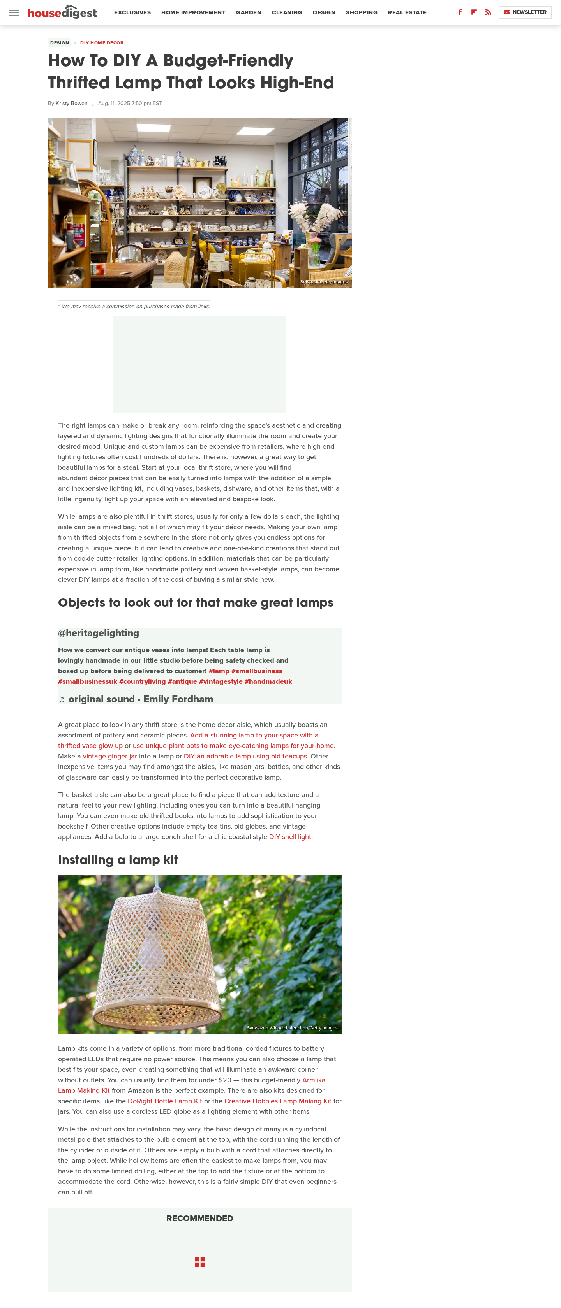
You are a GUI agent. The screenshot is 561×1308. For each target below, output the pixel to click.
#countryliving (142, 681)
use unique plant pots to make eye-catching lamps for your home (233, 746)
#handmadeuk (268, 681)
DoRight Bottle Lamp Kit (165, 1101)
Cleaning (287, 12)
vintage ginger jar (110, 756)
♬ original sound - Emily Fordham (135, 699)
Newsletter (525, 12)
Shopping (362, 12)
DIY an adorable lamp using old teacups (245, 756)
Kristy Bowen (72, 103)
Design (324, 12)
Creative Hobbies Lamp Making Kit (278, 1101)
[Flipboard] (474, 14)
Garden (248, 12)
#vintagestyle (221, 681)
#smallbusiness (256, 671)
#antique (182, 681)
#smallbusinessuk (87, 681)
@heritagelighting (98, 632)
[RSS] (488, 14)
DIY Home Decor (101, 42)
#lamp (219, 671)
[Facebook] (460, 14)
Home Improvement (193, 12)
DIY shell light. (291, 837)
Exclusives (132, 12)
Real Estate (407, 12)
